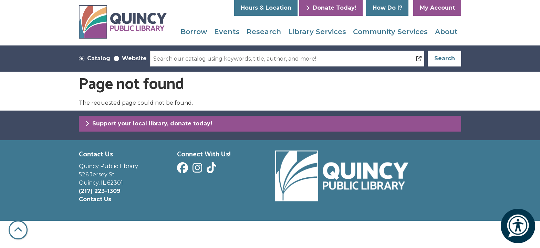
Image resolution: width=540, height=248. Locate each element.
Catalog (98, 58)
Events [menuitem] (227, 32)
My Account (437, 7)
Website (134, 58)
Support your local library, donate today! (148, 123)
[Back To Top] (18, 229)
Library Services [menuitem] (317, 32)
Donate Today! (331, 7)
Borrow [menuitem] (193, 32)
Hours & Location (266, 7)
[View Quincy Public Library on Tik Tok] (212, 170)
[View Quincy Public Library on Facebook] (183, 170)
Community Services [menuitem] (390, 32)
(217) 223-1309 (100, 191)
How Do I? (387, 7)
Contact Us (95, 199)
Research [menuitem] (264, 32)
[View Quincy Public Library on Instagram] (198, 170)
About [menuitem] (446, 32)
